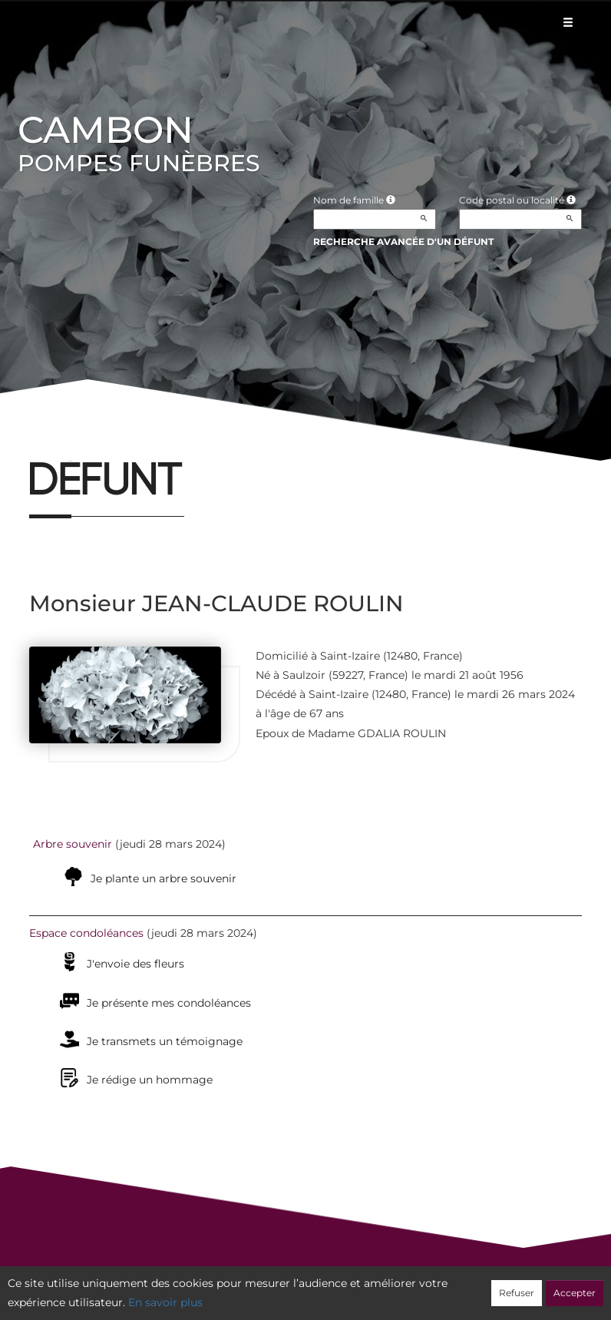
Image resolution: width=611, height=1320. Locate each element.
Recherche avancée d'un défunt (403, 241)
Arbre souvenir (72, 844)
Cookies (368, 1287)
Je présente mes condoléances (169, 1003)
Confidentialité (298, 1287)
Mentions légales (444, 1287)
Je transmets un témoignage (165, 1041)
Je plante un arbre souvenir (163, 878)
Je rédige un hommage (150, 1080)
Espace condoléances (86, 933)
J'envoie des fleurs (135, 964)
